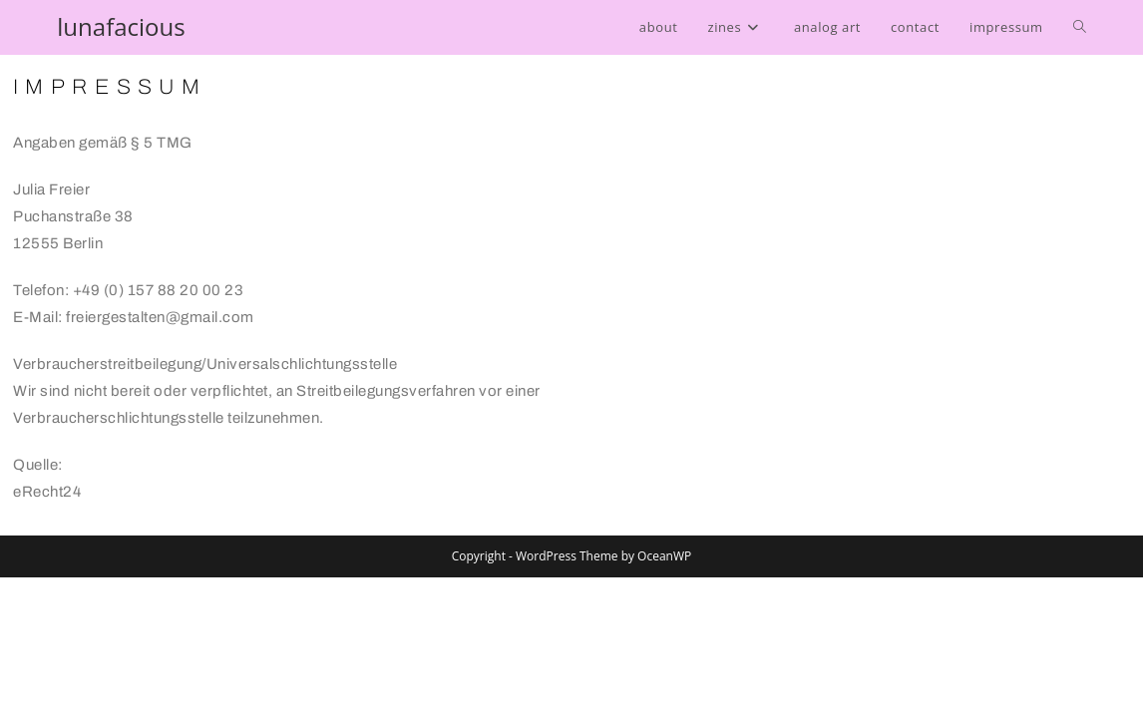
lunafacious (121, 26)
